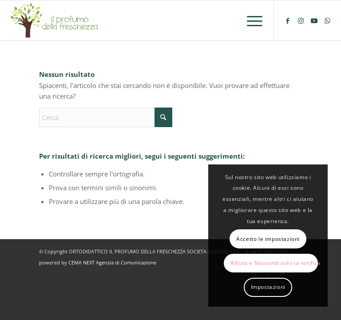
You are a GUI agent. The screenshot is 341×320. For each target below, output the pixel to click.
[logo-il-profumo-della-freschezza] (55, 20)
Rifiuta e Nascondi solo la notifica (274, 263)
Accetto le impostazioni (268, 239)
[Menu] (250, 20)
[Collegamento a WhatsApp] (327, 20)
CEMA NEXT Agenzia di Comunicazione (112, 262)
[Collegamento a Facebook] (287, 20)
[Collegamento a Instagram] (301, 20)
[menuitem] (250, 20)
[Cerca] (105, 117)
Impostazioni (268, 287)
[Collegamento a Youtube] (314, 20)
